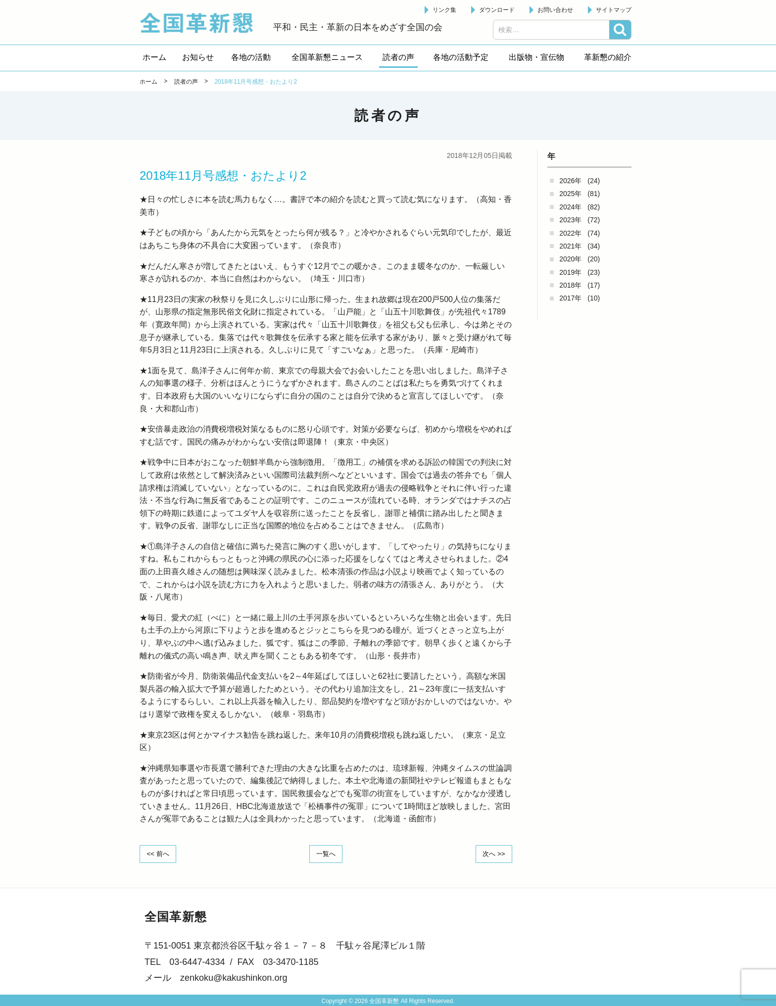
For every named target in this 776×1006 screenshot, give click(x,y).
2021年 (570, 246)
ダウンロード (497, 9)
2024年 (570, 207)
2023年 (570, 220)
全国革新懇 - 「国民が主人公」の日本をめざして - (201, 22)
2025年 (570, 194)
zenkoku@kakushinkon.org (233, 977)
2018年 (570, 285)
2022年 (570, 233)
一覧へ (326, 853)
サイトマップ (613, 9)
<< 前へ (160, 853)
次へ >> (492, 853)
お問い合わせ (555, 9)
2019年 (570, 272)
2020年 (570, 259)
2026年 (570, 181)
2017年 (570, 298)
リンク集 (444, 9)
